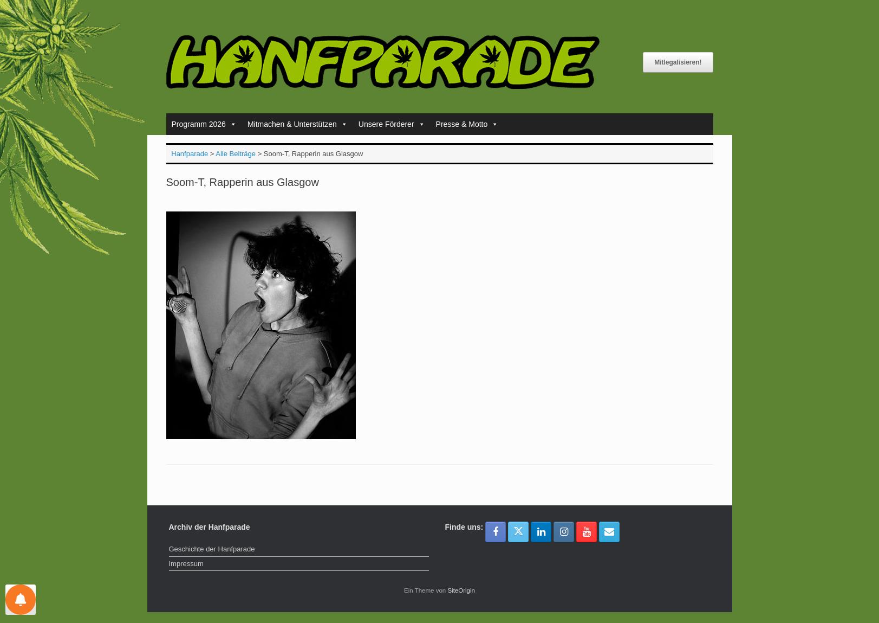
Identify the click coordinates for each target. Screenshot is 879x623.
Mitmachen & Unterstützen (298, 124)
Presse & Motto (467, 124)
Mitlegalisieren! (677, 62)
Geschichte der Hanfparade (212, 549)
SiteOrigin (461, 590)
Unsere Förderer (392, 124)
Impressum (186, 564)
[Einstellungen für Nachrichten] (20, 600)
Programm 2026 (204, 124)
